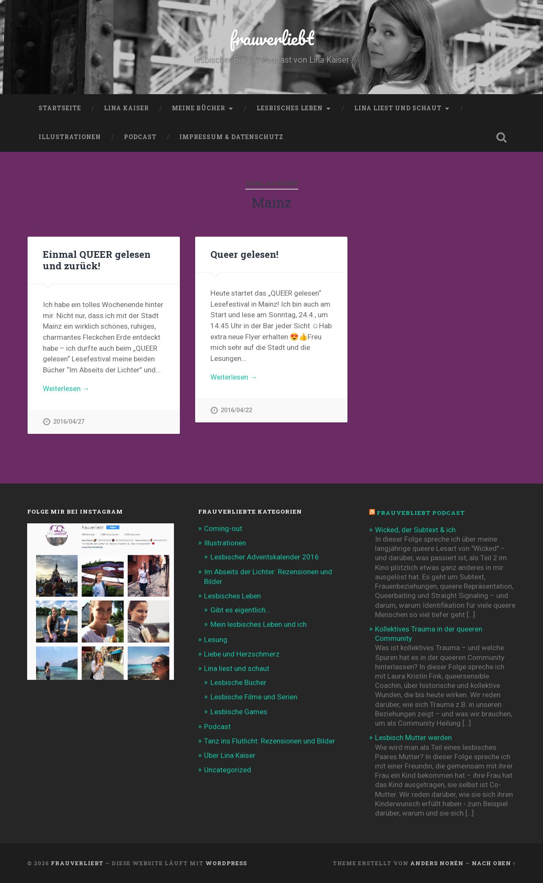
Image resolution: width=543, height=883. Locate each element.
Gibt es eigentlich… (240, 610)
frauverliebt (272, 38)
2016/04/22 (236, 410)
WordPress (226, 863)
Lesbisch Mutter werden (413, 737)
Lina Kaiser (126, 108)
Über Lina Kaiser (229, 755)
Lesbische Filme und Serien (253, 697)
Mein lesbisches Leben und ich (258, 624)
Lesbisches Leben (290, 108)
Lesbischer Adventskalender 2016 (264, 557)
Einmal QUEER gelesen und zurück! (97, 260)
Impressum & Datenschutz (231, 137)
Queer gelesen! (244, 254)
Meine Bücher (198, 108)
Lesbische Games (238, 711)
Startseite (60, 108)
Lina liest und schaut (398, 108)
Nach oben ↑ (494, 863)
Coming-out (223, 528)
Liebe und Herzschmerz (242, 654)
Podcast (140, 137)
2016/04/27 (68, 421)
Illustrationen (70, 137)
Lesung (215, 639)
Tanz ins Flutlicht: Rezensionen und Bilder (269, 741)
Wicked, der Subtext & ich (415, 529)
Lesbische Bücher (238, 682)
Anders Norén (437, 863)
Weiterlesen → (66, 388)
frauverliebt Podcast (421, 513)
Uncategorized (227, 770)
